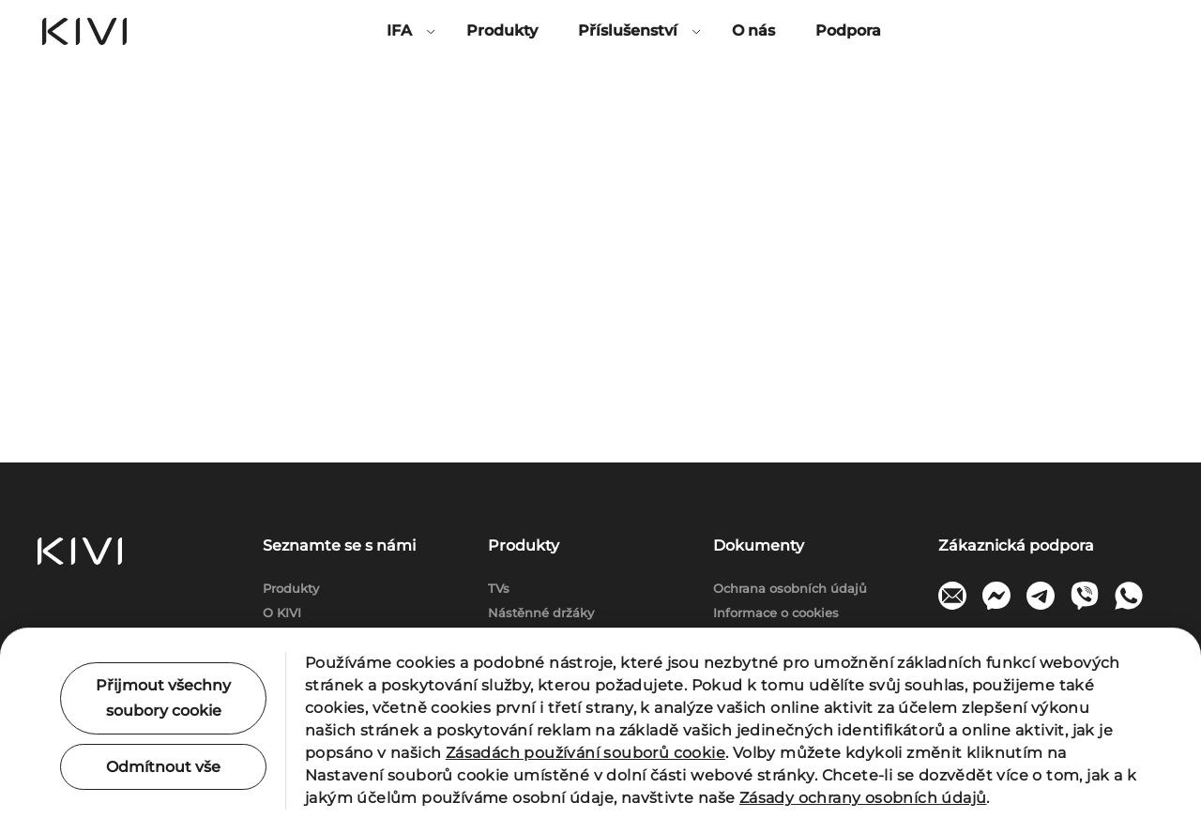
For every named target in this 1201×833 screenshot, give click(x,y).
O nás (753, 30)
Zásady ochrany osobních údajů (863, 798)
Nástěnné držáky (541, 612)
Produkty (502, 30)
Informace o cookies (776, 612)
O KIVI (282, 612)
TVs (498, 588)
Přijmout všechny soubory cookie (163, 697)
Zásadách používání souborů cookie (585, 753)
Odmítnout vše (163, 767)
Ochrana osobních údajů (790, 588)
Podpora (848, 30)
